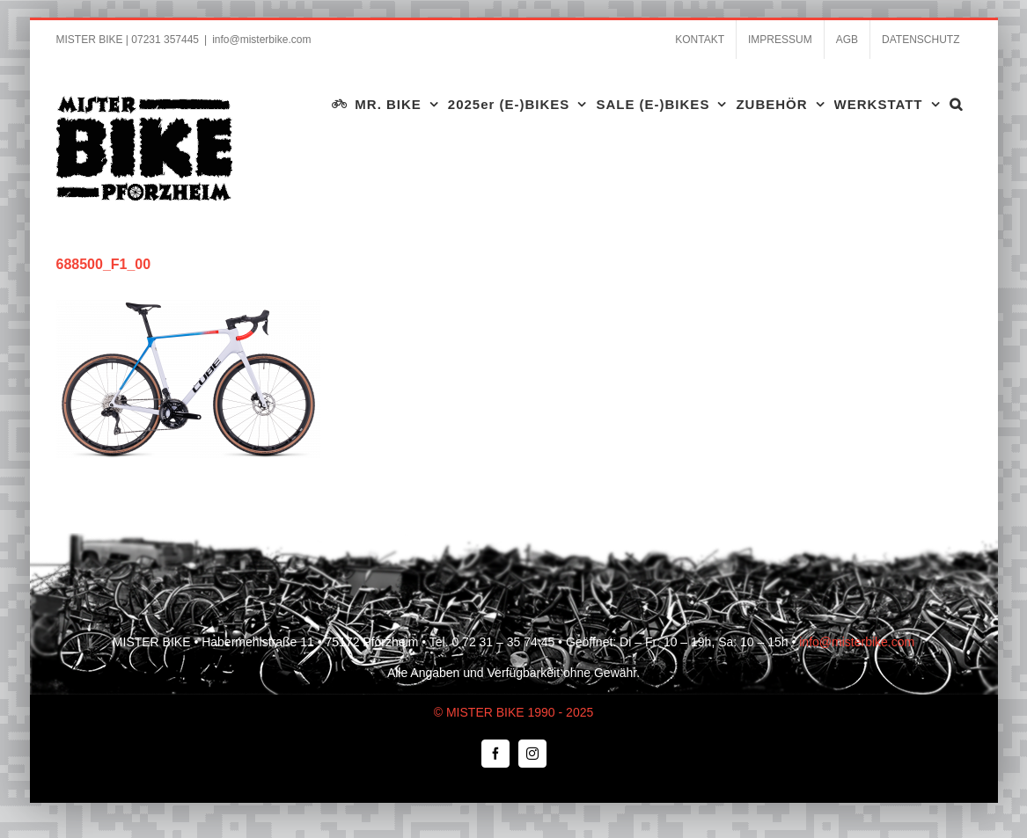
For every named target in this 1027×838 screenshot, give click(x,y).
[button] (956, 104)
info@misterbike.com (261, 39)
